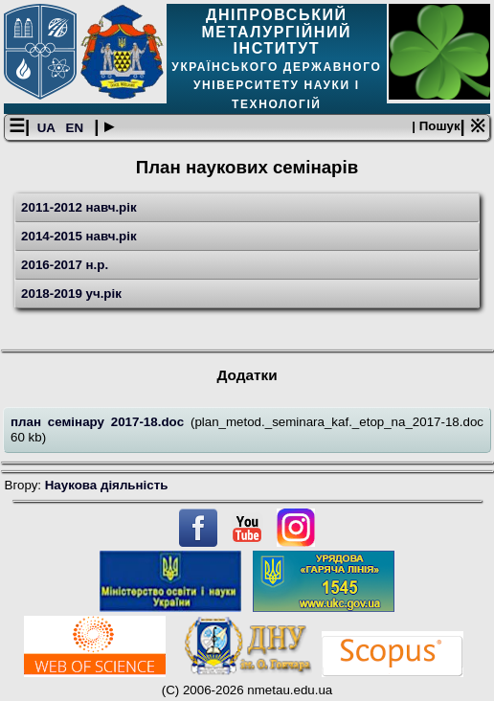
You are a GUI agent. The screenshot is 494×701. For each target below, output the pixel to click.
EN (76, 128)
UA (47, 128)
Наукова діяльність (106, 485)
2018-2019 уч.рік (71, 293)
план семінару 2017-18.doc (101, 422)
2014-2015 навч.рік (79, 236)
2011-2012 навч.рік (79, 207)
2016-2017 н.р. (64, 265)
